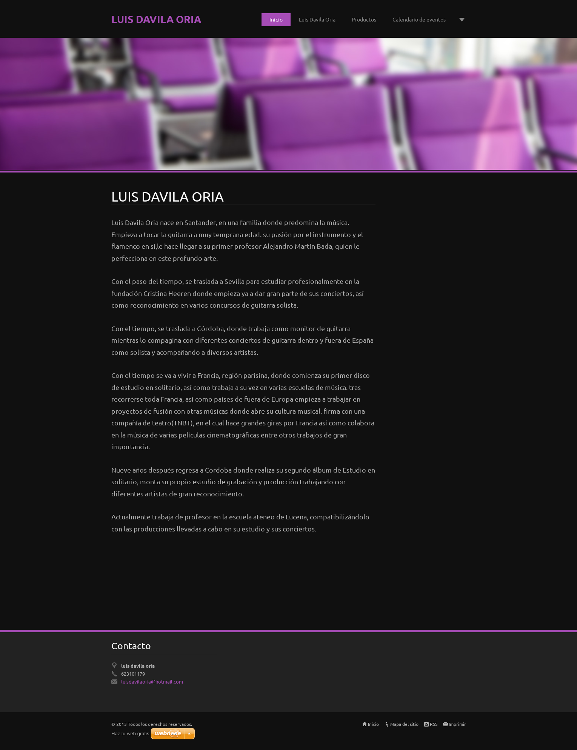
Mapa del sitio (404, 724)
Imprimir (457, 724)
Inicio (276, 19)
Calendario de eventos (419, 19)
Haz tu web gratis (130, 733)
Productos (364, 19)
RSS (433, 724)
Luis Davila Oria (317, 19)
